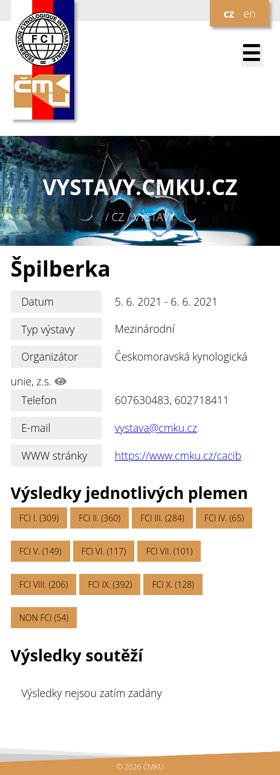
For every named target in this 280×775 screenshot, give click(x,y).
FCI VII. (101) (169, 551)
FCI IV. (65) (224, 518)
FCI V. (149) (40, 551)
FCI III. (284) (162, 518)
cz (229, 13)
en (249, 13)
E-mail (35, 427)
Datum (37, 301)
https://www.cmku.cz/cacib (178, 455)
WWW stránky (54, 455)
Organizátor (49, 356)
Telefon (39, 400)
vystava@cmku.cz (156, 427)
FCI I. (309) (39, 518)
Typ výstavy (47, 329)
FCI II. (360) (99, 518)
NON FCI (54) (43, 617)
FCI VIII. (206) (43, 584)
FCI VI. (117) (104, 551)
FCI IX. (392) (110, 584)
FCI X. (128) (173, 584)
